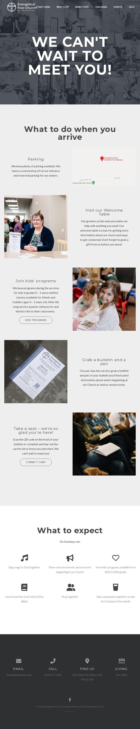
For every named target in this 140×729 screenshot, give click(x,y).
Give (131, 6)
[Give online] (121, 660)
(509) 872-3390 (52, 674)
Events (118, 6)
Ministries (82, 6)
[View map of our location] (87, 660)
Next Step (63, 6)
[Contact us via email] (18, 660)
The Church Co (70, 711)
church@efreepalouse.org (18, 674)
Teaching (101, 6)
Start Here (43, 6)
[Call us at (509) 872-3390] (53, 660)
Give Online (121, 674)
